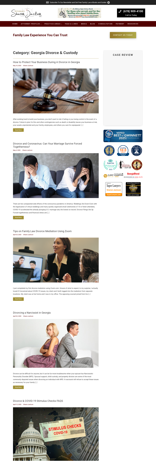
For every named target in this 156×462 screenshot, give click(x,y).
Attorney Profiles (30, 24)
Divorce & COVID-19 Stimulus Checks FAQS (38, 400)
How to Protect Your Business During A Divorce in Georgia (46, 62)
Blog (92, 24)
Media (84, 24)
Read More (18, 130)
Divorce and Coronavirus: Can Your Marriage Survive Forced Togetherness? (47, 145)
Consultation (105, 24)
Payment (120, 24)
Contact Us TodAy (123, 35)
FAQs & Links (71, 24)
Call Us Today (131, 15)
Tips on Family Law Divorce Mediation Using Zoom (42, 231)
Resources (133, 24)
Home (15, 24)
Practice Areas (53, 24)
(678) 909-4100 (133, 11)
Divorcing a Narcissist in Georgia (32, 312)
